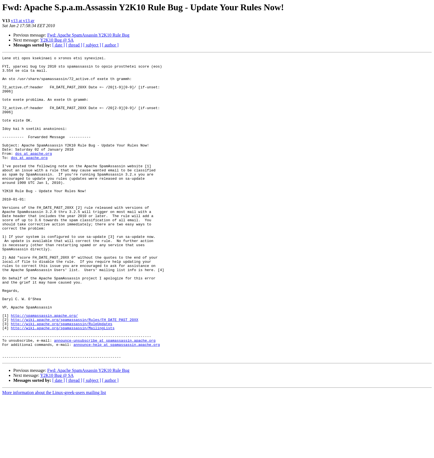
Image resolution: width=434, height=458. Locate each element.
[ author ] (110, 45)
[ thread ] (74, 45)
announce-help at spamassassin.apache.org (116, 402)
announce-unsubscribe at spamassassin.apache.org (105, 397)
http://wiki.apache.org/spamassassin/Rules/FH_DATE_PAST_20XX (74, 372)
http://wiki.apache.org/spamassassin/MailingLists (62, 382)
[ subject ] (92, 45)
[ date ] (58, 45)
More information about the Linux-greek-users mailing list (54, 453)
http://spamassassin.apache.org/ (44, 367)
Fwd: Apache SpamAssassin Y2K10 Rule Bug (88, 35)
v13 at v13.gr (23, 20)
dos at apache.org (33, 173)
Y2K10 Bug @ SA (57, 40)
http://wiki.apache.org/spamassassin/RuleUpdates (61, 377)
